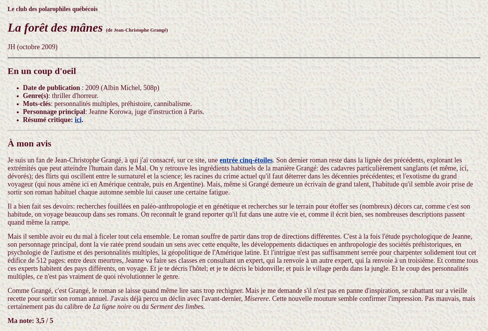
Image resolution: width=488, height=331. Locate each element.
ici (78, 120)
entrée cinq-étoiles (246, 160)
